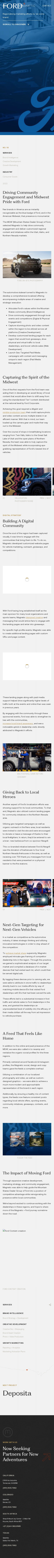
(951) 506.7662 (9, 1487)
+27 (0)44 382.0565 (12, 1525)
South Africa (10, 1512)
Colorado (8, 1493)
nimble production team (14, 412)
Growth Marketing (10, 165)
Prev (42, 498)
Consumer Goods (10, 177)
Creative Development (12, 161)
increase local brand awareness (18, 722)
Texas (6, 1531)
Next (49, 498)
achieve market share (16, 952)
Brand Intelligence (10, 157)
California (8, 1474)
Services (7, 153)
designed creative (34, 617)
